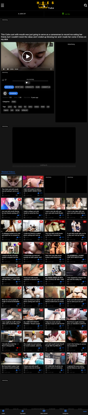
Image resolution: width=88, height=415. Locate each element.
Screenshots (29, 87)
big (15, 106)
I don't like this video (6, 80)
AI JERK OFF (22, 14)
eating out (25, 110)
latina (20, 106)
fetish (42, 106)
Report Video (19, 87)
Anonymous (13, 93)
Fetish (14, 101)
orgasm (6, 110)
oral (48, 106)
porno (10, 106)
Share (38, 87)
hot (25, 106)
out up (17, 110)
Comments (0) (46, 87)
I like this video (3, 80)
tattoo (30, 106)
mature (37, 106)
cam (12, 110)
